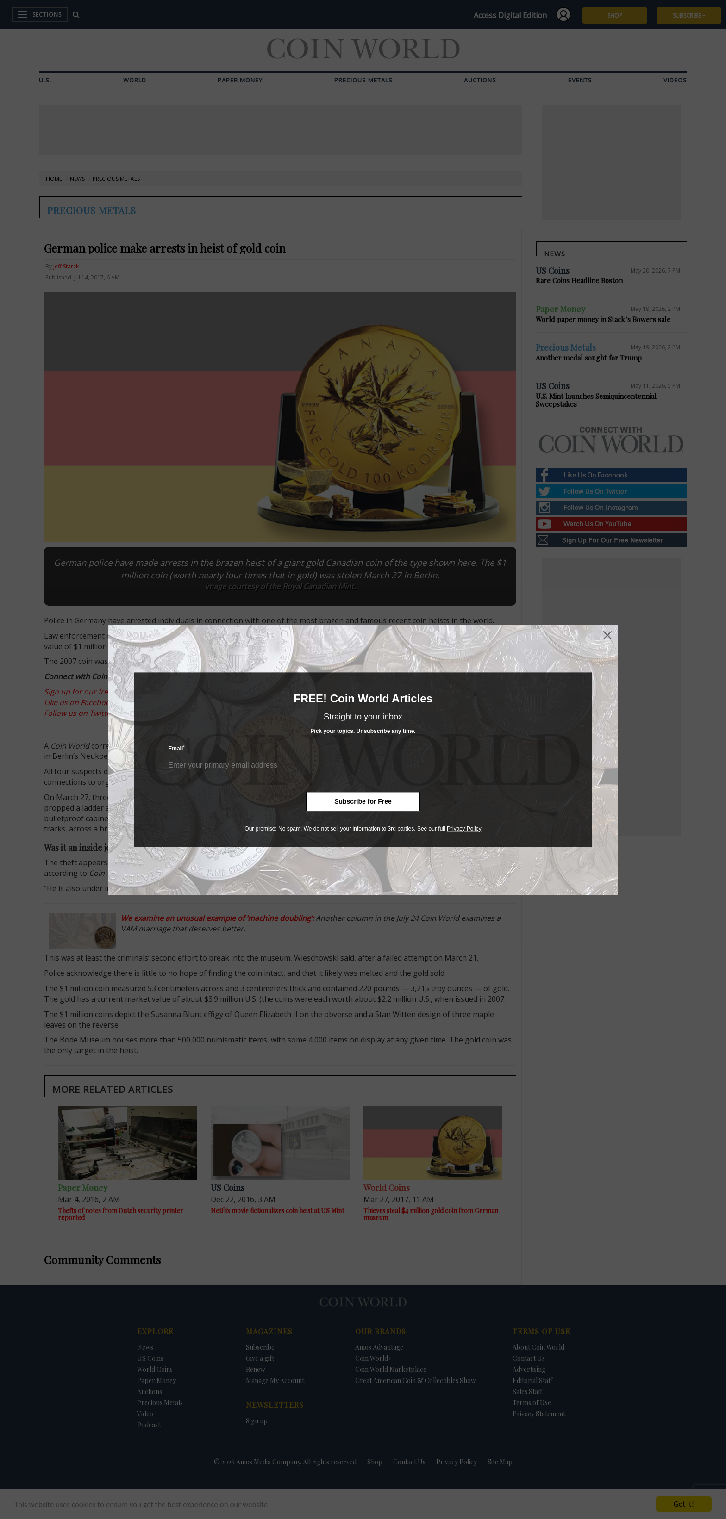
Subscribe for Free (363, 801)
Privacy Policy (464, 828)
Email (176, 748)
